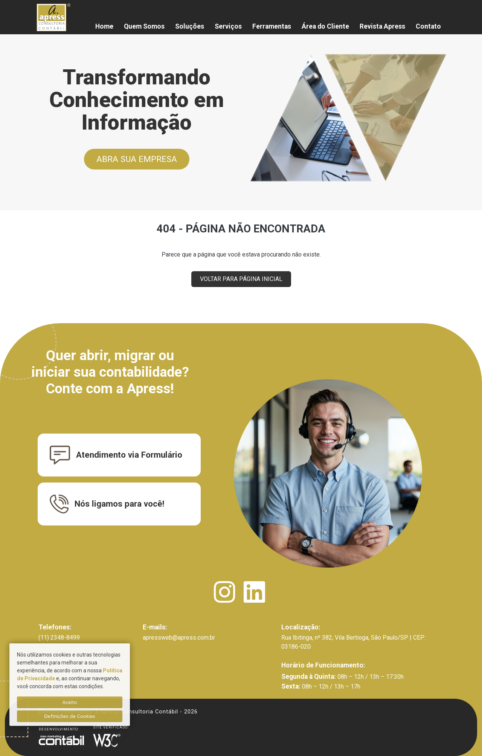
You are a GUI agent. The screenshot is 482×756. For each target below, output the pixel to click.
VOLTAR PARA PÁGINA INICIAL (241, 279)
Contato (428, 26)
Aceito (70, 702)
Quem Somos (144, 26)
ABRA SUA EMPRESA (136, 159)
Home (104, 26)
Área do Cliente (325, 26)
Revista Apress (382, 26)
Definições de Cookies (69, 716)
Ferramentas (271, 26)
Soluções (189, 26)
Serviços (228, 26)
